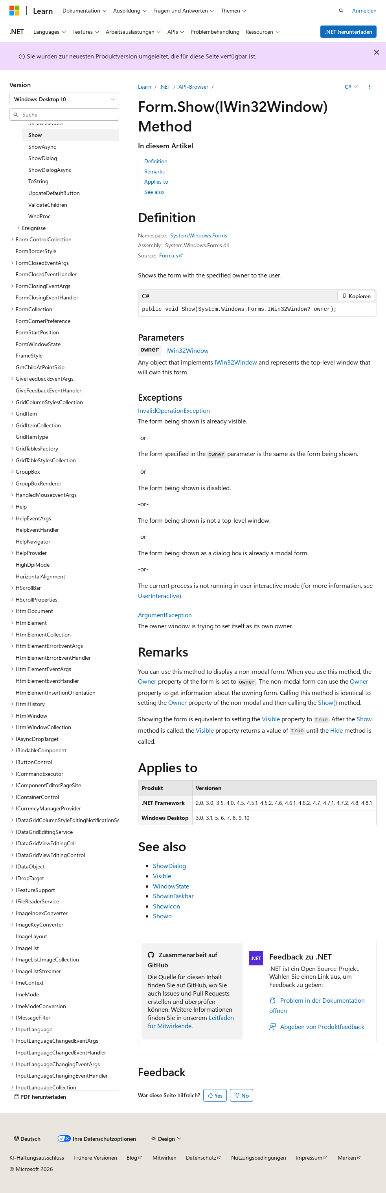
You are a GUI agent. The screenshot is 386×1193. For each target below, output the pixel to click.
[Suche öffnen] (341, 11)
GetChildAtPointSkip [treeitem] (40, 367)
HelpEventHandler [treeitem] (37, 529)
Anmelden (364, 10)
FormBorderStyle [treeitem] (36, 251)
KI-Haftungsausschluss (36, 1157)
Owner (147, 681)
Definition (155, 161)
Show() (327, 702)
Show (364, 719)
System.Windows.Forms (198, 235)
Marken (347, 1157)
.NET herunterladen (348, 31)
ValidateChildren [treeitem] (47, 204)
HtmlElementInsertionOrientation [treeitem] (56, 692)
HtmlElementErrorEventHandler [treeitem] (53, 657)
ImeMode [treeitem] (27, 994)
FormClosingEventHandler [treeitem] (47, 297)
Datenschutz (201, 1157)
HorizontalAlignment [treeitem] (40, 576)
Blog (132, 1157)
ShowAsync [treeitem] (42, 146)
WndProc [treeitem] (39, 216)
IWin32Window (187, 350)
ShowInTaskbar (173, 896)
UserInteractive (158, 595)
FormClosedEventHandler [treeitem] (46, 274)
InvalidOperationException (174, 410)
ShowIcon (166, 906)
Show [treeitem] (35, 135)
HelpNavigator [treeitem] (33, 541)
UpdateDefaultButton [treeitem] (54, 193)
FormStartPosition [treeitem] (37, 332)
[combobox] (64, 99)
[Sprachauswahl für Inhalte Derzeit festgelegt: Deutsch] (27, 1138)
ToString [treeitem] (38, 181)
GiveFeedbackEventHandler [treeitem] (48, 390)
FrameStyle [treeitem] (29, 355)
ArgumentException (165, 615)
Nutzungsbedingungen (258, 1157)
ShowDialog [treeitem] (42, 158)
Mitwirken (164, 1157)
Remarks (154, 171)
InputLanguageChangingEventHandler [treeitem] (62, 1075)
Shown (162, 916)
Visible (271, 719)
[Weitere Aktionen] (370, 86)
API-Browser (193, 86)
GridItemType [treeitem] (32, 436)
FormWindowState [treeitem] (38, 344)
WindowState (171, 886)
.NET (165, 86)
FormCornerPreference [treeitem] (43, 321)
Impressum (309, 1157)
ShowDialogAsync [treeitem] (50, 169)
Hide (336, 730)
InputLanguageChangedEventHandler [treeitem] (61, 1052)
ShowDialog (169, 865)
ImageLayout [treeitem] (31, 936)
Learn (144, 86)
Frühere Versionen (95, 1157)
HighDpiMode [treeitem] (33, 564)
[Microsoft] (14, 10)
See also (154, 191)
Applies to (156, 181)
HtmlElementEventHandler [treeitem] (47, 680)
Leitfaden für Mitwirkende (191, 1021)
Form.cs (168, 255)
